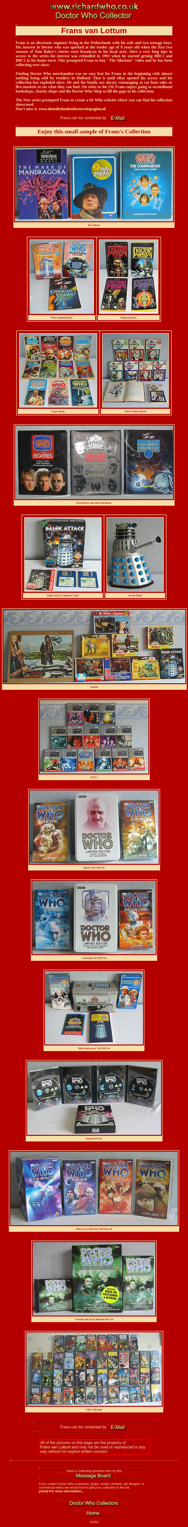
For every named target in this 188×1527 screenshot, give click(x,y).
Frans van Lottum (55, 1447)
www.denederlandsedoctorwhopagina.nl (72, 109)
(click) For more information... (61, 1491)
